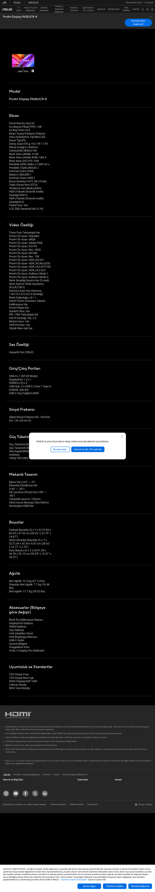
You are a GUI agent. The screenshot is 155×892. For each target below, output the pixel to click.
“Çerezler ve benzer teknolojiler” (73, 879)
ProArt (57, 762)
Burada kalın (60, 449)
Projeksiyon (8, 822)
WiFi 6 (42, 804)
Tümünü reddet (114, 886)
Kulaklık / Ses (45, 847)
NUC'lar (6, 841)
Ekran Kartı (8, 859)
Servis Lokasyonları (86, 822)
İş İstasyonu (8, 827)
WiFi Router (45, 808)
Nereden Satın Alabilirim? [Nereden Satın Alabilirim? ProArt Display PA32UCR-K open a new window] (138, 17)
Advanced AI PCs (85, 795)
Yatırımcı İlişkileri (122, 786)
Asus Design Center (86, 772)
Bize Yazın (82, 831)
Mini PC (6, 845)
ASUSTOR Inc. (121, 808)
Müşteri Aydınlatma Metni (126, 822)
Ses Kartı (44, 790)
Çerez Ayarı (89, 886)
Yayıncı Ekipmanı (47, 852)
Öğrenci (6, 804)
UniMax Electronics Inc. (125, 817)
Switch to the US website (88, 449)
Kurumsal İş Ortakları (124, 799)
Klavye (43, 838)
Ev (4, 786)
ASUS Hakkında (122, 772)
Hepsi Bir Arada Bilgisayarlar (16, 832)
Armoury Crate (84, 804)
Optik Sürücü (45, 781)
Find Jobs (119, 831)
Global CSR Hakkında (124, 790)
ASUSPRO (82, 776)
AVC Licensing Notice (87, 799)
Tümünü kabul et (140, 886)
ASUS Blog (82, 786)
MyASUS (82, 854)
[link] (77, 4)
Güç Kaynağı (45, 772)
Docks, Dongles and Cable (51, 857)
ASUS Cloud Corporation (126, 813)
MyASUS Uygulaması (87, 845)
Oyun (5, 795)
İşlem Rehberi (121, 826)
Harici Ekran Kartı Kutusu (51, 786)
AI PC (80, 790)
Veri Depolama (46, 776)
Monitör (6, 818)
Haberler (119, 776)
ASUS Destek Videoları (88, 849)
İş (4, 790)
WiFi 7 (42, 799)
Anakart (6, 854)
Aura (80, 808)
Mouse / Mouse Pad (48, 843)
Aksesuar (7, 809)
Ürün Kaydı (82, 827)
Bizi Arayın (82, 836)
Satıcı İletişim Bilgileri (87, 859)
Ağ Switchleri (46, 820)
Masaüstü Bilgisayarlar (13, 836)
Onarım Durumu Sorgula (88, 818)
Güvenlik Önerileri (85, 840)
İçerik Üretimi (9, 799)
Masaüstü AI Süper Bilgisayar (53, 825)
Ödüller (118, 781)
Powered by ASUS (123, 804)
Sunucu (43, 829)
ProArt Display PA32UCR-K (20, 11)
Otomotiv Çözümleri (87, 781)
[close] (122, 436)
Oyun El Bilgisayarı (11, 777)
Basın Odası (120, 795)
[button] (4, 3)
